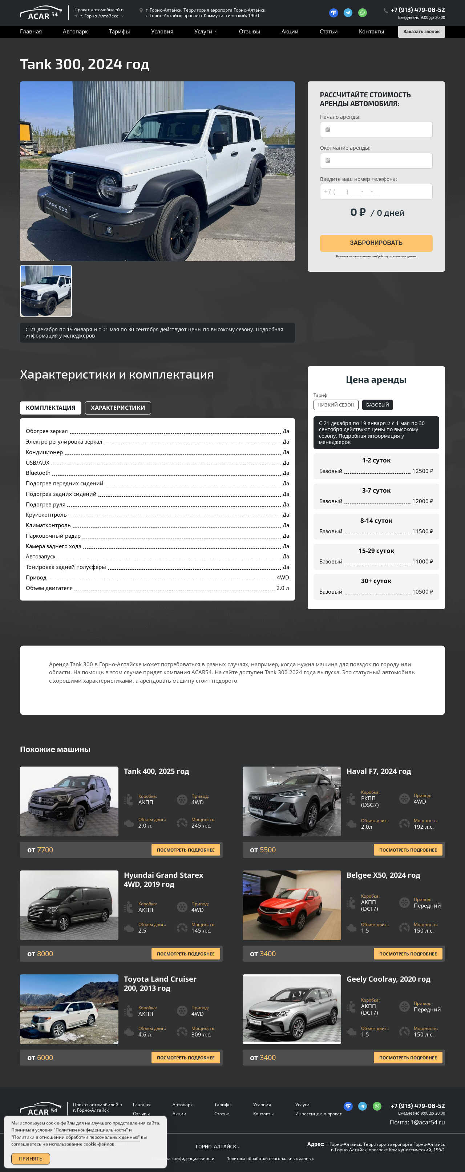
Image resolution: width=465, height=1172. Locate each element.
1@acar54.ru (428, 1122)
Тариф (320, 395)
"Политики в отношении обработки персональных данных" (75, 1146)
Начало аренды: (340, 117)
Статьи (329, 31)
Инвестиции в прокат (318, 1113)
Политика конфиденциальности (182, 1158)
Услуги (203, 31)
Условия (162, 31)
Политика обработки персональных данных (270, 1158)
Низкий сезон (336, 404)
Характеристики (118, 408)
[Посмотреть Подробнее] (121, 812)
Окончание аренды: (345, 148)
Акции (290, 31)
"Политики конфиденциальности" (91, 1139)
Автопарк (75, 31)
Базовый (377, 404)
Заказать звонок (422, 31)
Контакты (371, 31)
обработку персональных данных (395, 256)
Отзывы (249, 31)
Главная (31, 31)
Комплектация (51, 408)
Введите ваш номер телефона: (358, 179)
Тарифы (119, 31)
